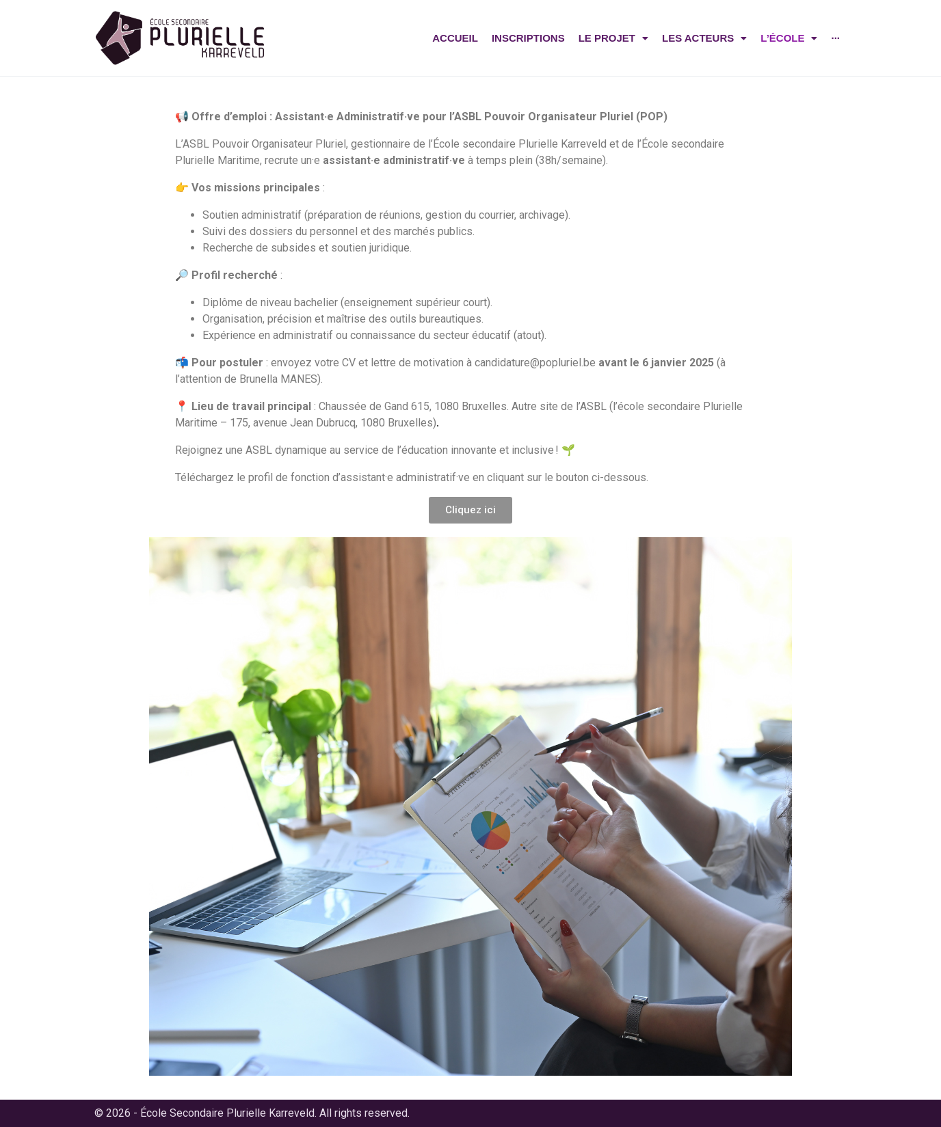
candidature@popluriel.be (535, 362)
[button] (470, 510)
